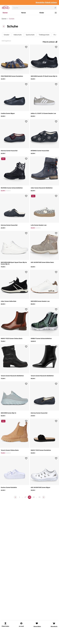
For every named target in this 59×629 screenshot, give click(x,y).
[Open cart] (54, 623)
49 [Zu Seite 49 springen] (34, 497)
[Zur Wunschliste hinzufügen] (26, 47)
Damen (5, 13)
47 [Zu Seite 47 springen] (25, 497)
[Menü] (55, 12)
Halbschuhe (18, 35)
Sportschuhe (30, 35)
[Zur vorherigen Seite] (15, 497)
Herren (23, 13)
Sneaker (6, 35)
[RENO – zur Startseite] (5, 7)
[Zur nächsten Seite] (43, 497)
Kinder (42, 13)
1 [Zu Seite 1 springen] (19, 497)
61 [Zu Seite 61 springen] (39, 497)
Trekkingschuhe (44, 35)
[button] (14, 62)
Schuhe (11, 19)
